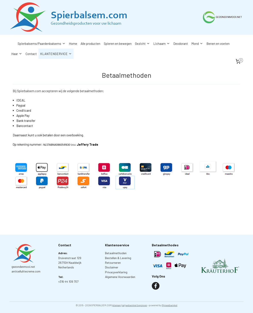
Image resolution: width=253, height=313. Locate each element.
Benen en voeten (218, 43)
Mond (197, 43)
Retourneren (113, 262)
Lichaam (161, 43)
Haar (16, 54)
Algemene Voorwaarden (120, 277)
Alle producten (90, 43)
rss (123, 305)
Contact (31, 54)
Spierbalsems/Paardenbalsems (41, 43)
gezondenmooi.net (23, 266)
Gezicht (142, 43)
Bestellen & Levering (118, 258)
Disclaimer (111, 267)
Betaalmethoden (115, 253)
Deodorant (180, 43)
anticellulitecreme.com (25, 271)
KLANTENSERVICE (56, 54)
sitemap (116, 305)
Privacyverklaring (116, 272)
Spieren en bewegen (118, 43)
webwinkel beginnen (136, 305)
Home (73, 43)
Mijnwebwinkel (169, 305)
